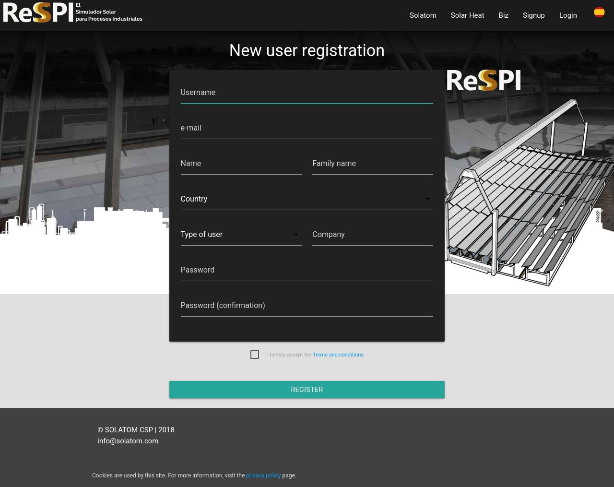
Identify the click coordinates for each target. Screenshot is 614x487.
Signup (534, 15)
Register (307, 389)
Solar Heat (467, 15)
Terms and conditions (338, 355)
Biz (503, 15)
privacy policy (263, 475)
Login (568, 15)
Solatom (423, 15)
